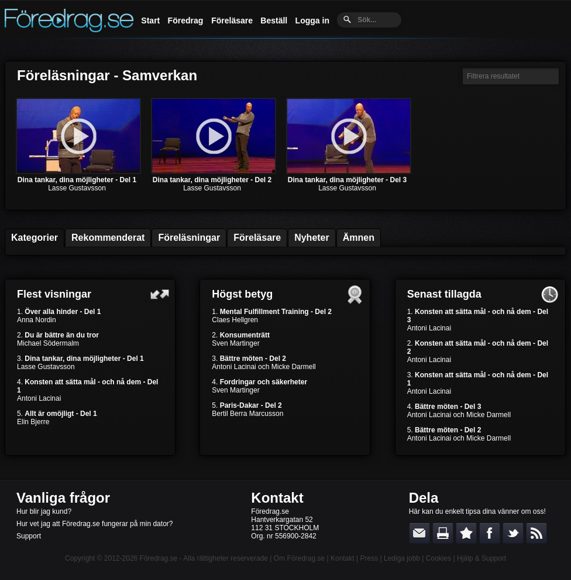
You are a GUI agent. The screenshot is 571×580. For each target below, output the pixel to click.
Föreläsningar (189, 238)
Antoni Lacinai (39, 398)
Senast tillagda (444, 294)
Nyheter (311, 238)
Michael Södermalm (48, 343)
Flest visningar (54, 294)
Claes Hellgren (235, 320)
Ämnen (358, 238)
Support (28, 536)
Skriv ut (442, 533)
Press (369, 558)
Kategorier (34, 238)
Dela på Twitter (513, 533)
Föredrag (186, 20)
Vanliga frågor (63, 498)
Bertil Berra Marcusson (247, 414)
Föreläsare (232, 20)
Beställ (273, 20)
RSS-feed (536, 533)
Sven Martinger (235, 343)
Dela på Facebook (489, 533)
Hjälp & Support (481, 558)
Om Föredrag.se (299, 558)
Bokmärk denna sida (466, 533)
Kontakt (277, 498)
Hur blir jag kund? (43, 511)
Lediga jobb (402, 558)
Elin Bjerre (33, 422)
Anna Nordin (36, 320)
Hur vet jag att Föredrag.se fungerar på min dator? (94, 524)
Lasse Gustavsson (77, 188)
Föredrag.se (159, 558)
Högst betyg (242, 294)
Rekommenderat (108, 238)
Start (150, 20)
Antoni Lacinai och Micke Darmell (263, 367)
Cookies (438, 558)
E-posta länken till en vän (419, 533)
